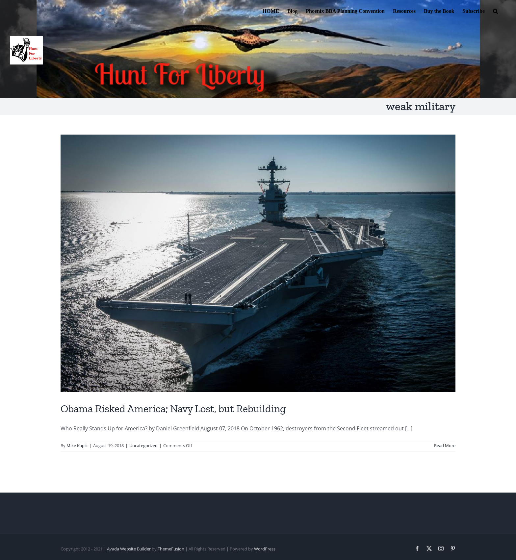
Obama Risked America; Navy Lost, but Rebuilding (173, 408)
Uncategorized (143, 445)
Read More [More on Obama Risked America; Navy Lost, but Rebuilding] (444, 445)
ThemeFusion (171, 549)
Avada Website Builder (129, 549)
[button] (495, 10)
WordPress (264, 549)
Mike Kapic (77, 445)
